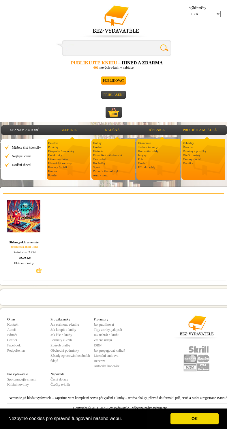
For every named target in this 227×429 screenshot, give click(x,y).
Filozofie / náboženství (107, 155)
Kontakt (12, 324)
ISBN (98, 345)
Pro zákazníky (60, 319)
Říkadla (188, 147)
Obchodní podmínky (64, 350)
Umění (97, 147)
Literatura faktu (58, 159)
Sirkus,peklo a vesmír (24, 242)
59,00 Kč (25, 257)
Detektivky (55, 155)
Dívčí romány (191, 155)
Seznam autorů (25, 130)
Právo (141, 159)
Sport (96, 167)
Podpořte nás (16, 350)
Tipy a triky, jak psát (108, 330)
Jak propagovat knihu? (109, 350)
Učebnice (156, 130)
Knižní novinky (18, 385)
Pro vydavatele (17, 374)
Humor (52, 171)
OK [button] (195, 418)
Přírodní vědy (146, 167)
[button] (124, 419)
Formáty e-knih (61, 340)
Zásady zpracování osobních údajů (70, 358)
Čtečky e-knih (60, 385)
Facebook (14, 345)
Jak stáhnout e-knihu (64, 324)
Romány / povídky (195, 151)
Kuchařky (99, 163)
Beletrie (69, 130)
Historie (98, 151)
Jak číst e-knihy (61, 335)
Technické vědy (148, 147)
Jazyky (142, 155)
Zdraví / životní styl (105, 171)
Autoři (11, 330)
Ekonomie (144, 143)
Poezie (52, 175)
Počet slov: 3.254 (24, 252)
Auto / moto (100, 175)
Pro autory (101, 319)
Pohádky (188, 143)
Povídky (53, 147)
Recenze (100, 361)
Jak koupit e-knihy (63, 330)
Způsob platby (60, 345)
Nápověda (57, 374)
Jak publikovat (104, 324)
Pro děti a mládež (200, 130)
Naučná (112, 130)
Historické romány (60, 163)
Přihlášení (113, 95)
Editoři (12, 335)
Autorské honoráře (107, 366)
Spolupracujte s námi (21, 379)
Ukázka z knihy (24, 263)
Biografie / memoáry (61, 151)
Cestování (99, 159)
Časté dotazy (59, 379)
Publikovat (113, 81)
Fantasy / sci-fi (57, 167)
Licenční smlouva (106, 356)
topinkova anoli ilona (24, 246)
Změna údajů (103, 340)
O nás (11, 319)
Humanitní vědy (148, 151)
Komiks (188, 163)
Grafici (12, 340)
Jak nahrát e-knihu (106, 335)
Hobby (97, 143)
